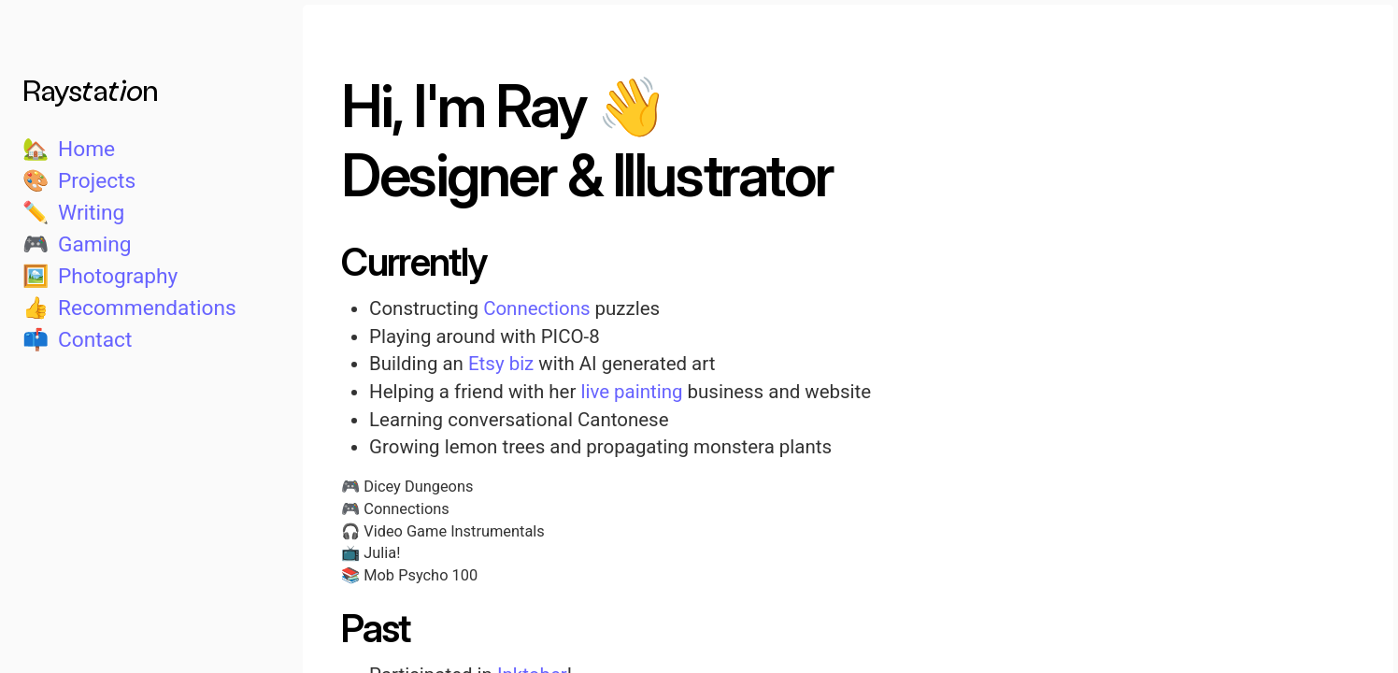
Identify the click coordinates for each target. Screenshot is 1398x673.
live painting (631, 391)
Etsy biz (501, 363)
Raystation (90, 89)
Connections (536, 308)
